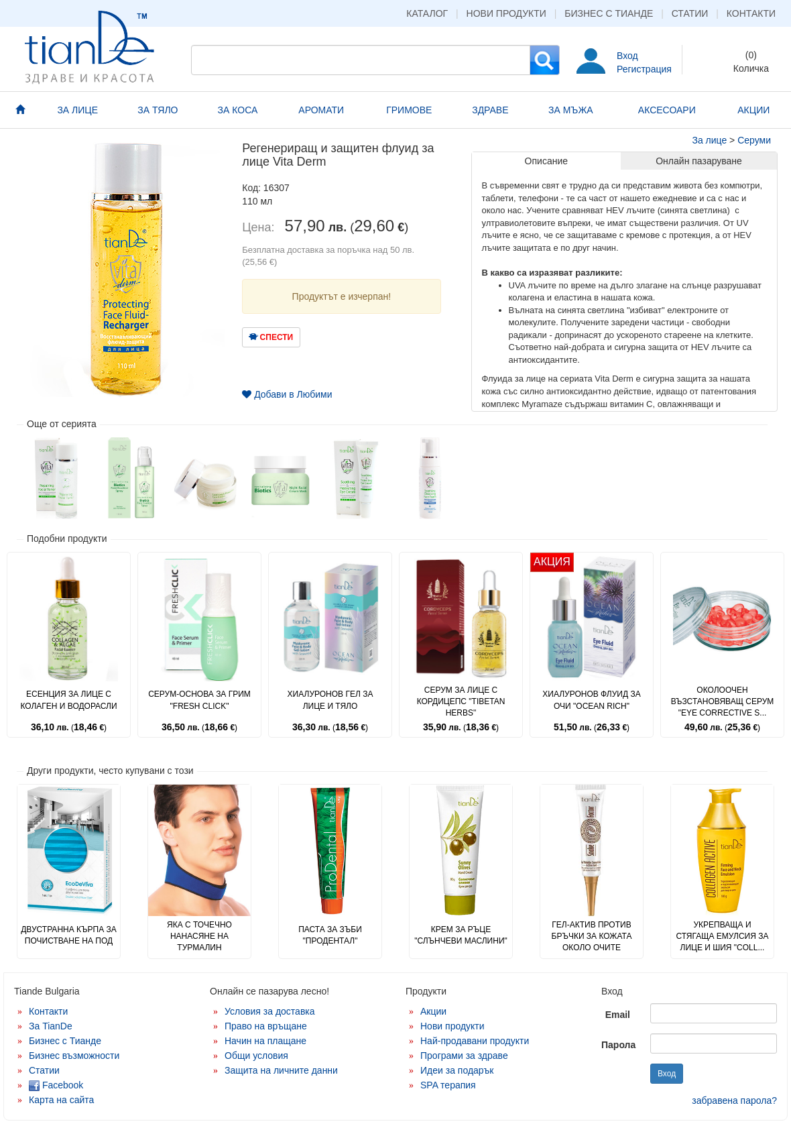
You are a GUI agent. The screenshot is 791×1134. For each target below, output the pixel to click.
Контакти (751, 13)
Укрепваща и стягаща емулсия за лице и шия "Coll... (722, 936)
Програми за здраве (464, 1055)
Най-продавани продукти (474, 1040)
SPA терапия (448, 1085)
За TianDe (50, 1026)
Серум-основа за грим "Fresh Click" (199, 699)
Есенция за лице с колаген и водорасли (68, 699)
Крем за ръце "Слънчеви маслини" (460, 935)
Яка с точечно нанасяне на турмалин (199, 936)
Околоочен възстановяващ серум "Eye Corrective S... (722, 701)
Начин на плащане (265, 1040)
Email (617, 1014)
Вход (627, 55)
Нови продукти (506, 13)
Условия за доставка (270, 1011)
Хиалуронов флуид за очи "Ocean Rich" (591, 699)
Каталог (427, 13)
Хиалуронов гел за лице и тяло (330, 699)
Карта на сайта (61, 1099)
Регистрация (644, 69)
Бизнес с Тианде (608, 13)
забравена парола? (734, 1100)
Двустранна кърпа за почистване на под (69, 935)
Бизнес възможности (74, 1055)
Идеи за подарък (457, 1070)
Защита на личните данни (281, 1070)
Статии (690, 13)
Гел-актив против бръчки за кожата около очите (592, 936)
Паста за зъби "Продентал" (330, 935)
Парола (618, 1044)
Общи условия (256, 1055)
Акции (433, 1011)
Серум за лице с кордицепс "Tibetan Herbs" (461, 701)
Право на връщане (266, 1026)
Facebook (56, 1085)
